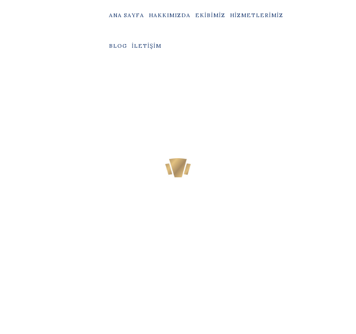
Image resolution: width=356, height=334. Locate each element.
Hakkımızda (170, 15)
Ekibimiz (210, 15)
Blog (118, 45)
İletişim (146, 45)
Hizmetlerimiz (256, 15)
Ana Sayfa (126, 15)
